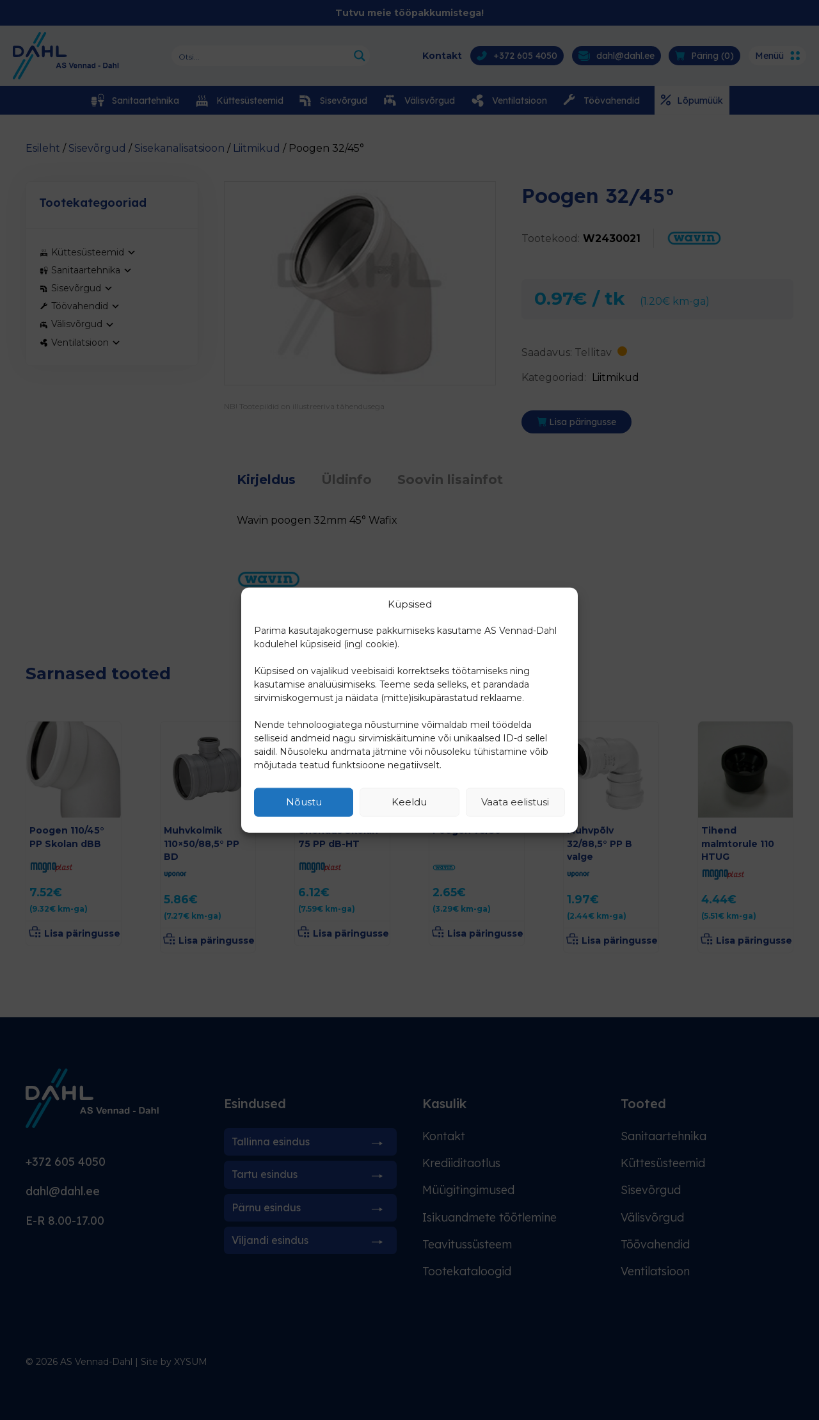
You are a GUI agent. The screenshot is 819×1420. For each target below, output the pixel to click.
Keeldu (409, 802)
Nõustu (304, 802)
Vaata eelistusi (515, 802)
